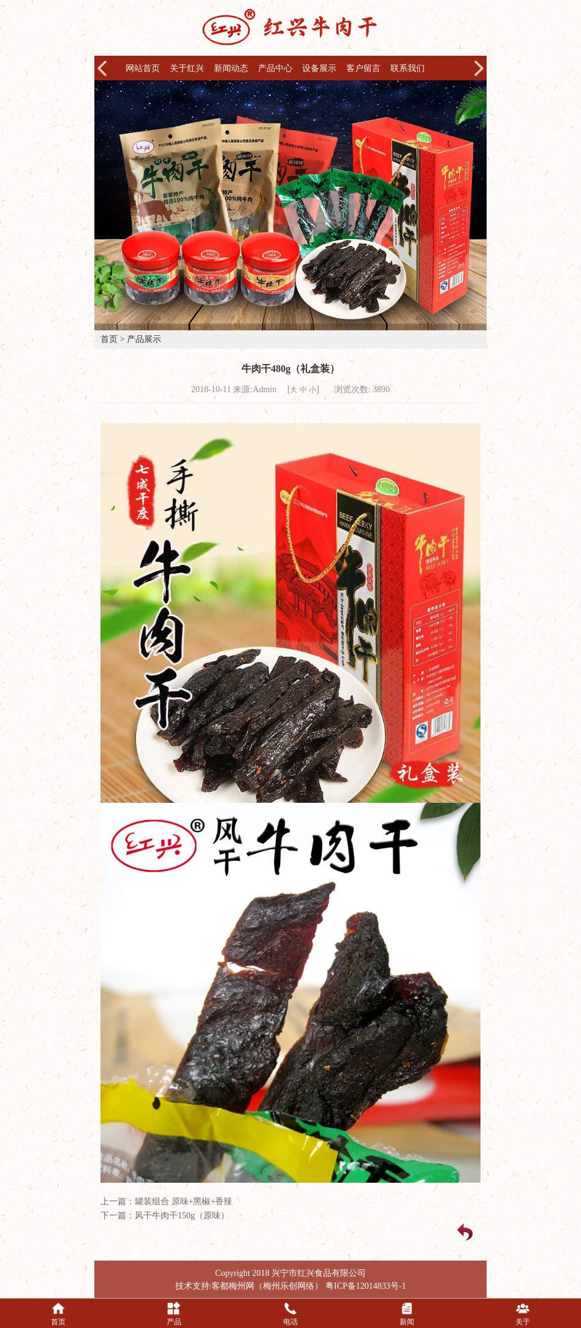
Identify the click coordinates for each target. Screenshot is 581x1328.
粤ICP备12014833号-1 (365, 1286)
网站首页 (143, 68)
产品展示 (144, 339)
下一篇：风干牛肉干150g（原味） (165, 1215)
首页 (109, 339)
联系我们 (407, 68)
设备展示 (319, 68)
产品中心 (275, 68)
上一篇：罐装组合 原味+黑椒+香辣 (166, 1201)
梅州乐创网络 (288, 1286)
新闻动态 (231, 68)
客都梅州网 (232, 1286)
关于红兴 (187, 68)
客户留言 (363, 68)
